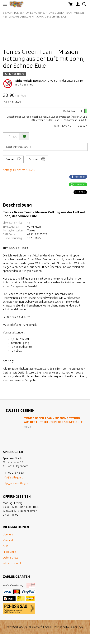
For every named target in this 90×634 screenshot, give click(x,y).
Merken (13, 159)
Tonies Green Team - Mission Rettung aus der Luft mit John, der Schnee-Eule (53, 420)
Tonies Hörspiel (34, 12)
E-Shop (7, 12)
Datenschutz (10, 557)
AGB (5, 546)
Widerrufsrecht (12, 563)
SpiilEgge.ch (20, 627)
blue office (36, 627)
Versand (8, 540)
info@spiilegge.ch (13, 477)
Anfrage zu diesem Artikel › (19, 170)
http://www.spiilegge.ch (17, 483)
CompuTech (76, 627)
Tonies (18, 12)
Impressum (9, 551)
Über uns (8, 534)
